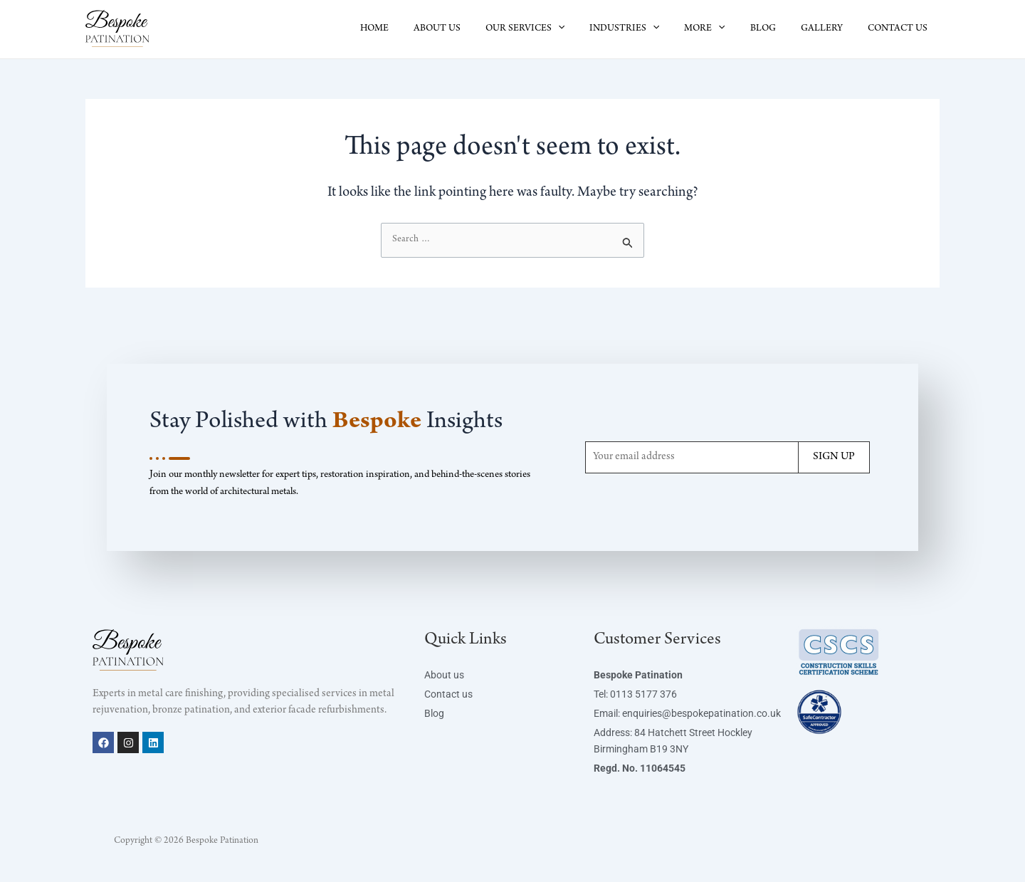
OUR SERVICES (552, 29)
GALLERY (829, 29)
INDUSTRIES (646, 29)
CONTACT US (900, 29)
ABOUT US (469, 29)
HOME (411, 29)
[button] (585, 29)
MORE (722, 29)
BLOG (775, 29)
